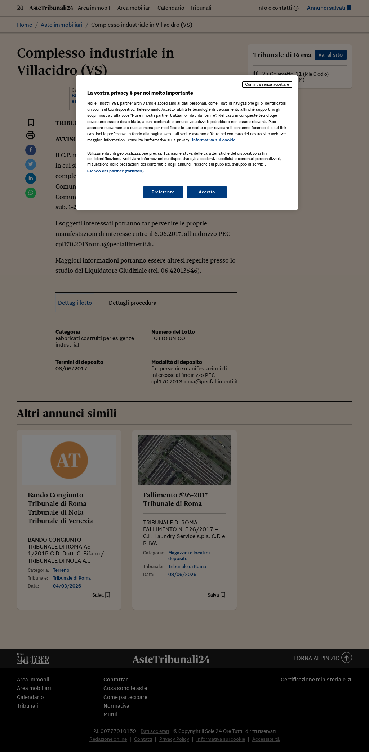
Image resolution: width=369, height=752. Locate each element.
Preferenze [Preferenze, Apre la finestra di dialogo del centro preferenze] (163, 192)
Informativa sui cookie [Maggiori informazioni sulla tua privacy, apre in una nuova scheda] (213, 140)
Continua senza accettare (267, 84)
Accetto (207, 192)
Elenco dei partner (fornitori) (115, 171)
